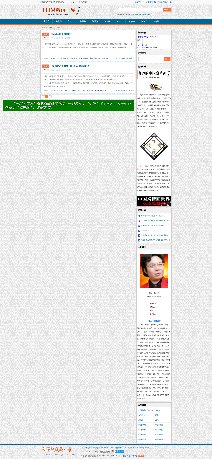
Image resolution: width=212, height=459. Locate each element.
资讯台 (59, 21)
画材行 (119, 21)
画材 (157, 415)
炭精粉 (140, 420)
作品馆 (83, 21)
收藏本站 (138, 2)
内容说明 (126, 456)
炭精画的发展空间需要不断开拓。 (151, 216)
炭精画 (128, 15)
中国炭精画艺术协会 (145, 410)
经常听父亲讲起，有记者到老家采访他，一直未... (157, 235)
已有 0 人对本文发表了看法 (124, 90)
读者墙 (156, 21)
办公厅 (144, 21)
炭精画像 (134, 15)
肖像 (71, 58)
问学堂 (95, 21)
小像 (75, 58)
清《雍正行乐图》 (57, 90)
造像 (80, 58)
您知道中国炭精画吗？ (61, 34)
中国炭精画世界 (100, 90)
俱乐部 (132, 21)
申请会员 (161, 2)
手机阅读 (153, 2)
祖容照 (85, 58)
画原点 (51, 27)
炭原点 (46, 21)
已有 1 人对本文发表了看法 (124, 58)
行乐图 (65, 58)
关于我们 (119, 456)
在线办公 (141, 415)
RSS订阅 (146, 2)
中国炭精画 (142, 15)
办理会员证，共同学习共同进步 (151, 225)
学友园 (107, 21)
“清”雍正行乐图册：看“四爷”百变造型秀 (70, 66)
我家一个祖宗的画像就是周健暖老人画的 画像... (156, 221)
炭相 (91, 58)
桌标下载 (168, 2)
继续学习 (142, 230)
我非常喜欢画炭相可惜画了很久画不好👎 (154, 240)
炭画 (148, 15)
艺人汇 (71, 21)
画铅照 (59, 58)
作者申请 (134, 456)
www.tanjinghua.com (96, 448)
